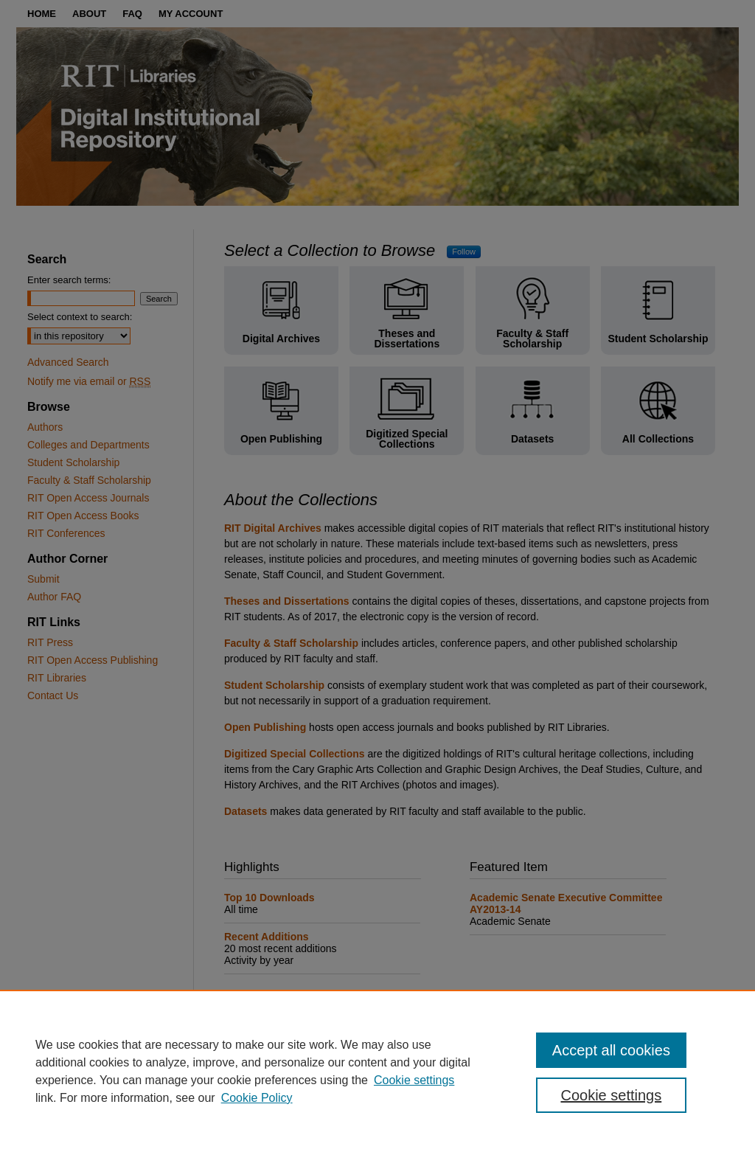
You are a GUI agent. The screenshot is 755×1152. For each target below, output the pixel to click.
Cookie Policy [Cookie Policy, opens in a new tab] (257, 1098)
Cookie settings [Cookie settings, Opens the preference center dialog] (610, 1095)
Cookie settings (414, 1080)
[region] (377, 1071)
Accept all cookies (611, 1050)
